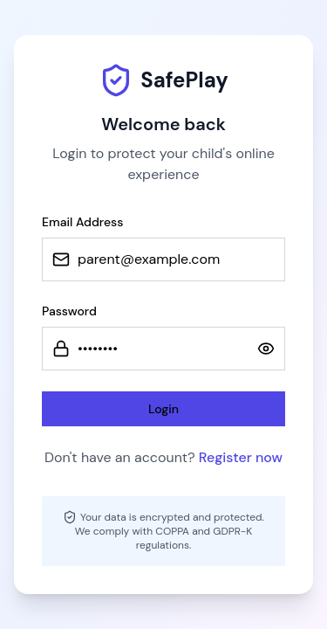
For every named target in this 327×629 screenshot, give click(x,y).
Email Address (82, 222)
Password (69, 311)
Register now (241, 457)
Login (163, 409)
